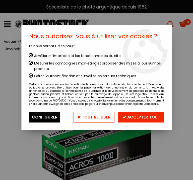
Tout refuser (94, 117)
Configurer (44, 117)
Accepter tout (141, 117)
